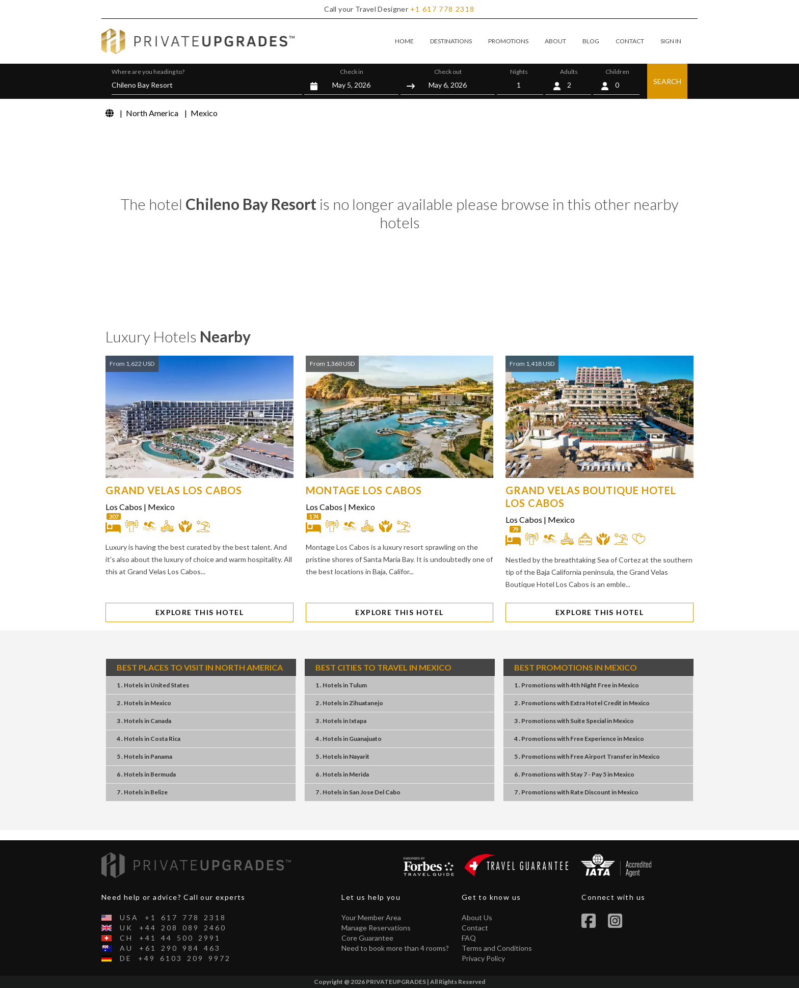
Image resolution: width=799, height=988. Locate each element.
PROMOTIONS (508, 41)
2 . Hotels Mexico (144, 703)
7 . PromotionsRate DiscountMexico (576, 792)
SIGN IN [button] (670, 41)
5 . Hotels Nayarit (342, 756)
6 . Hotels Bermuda (146, 774)
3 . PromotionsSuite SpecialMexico (574, 721)
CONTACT (630, 41)
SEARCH (667, 81)
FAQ (469, 937)
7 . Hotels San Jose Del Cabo (358, 792)
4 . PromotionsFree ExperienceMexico (579, 738)
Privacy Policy (483, 958)
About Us (477, 917)
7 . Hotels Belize (142, 792)
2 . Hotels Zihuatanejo (349, 703)
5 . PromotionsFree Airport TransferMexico (587, 756)
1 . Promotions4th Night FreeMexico (576, 685)
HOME (404, 41)
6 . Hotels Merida (342, 774)
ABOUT (555, 41)
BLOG (590, 41)
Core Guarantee (367, 937)
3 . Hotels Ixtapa (340, 721)
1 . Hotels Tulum (341, 685)
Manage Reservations (376, 927)
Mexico (161, 507)
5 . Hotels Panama (144, 756)
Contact (475, 927)
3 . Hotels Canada (144, 721)
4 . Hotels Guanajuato (348, 738)
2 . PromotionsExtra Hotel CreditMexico (582, 703)
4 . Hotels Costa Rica (148, 738)
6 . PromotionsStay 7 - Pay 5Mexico (574, 774)
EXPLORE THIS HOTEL (199, 612)
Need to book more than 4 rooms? (395, 948)
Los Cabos (123, 507)
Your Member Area (371, 917)
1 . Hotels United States (153, 685)
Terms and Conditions (497, 948)
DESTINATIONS (451, 41)
